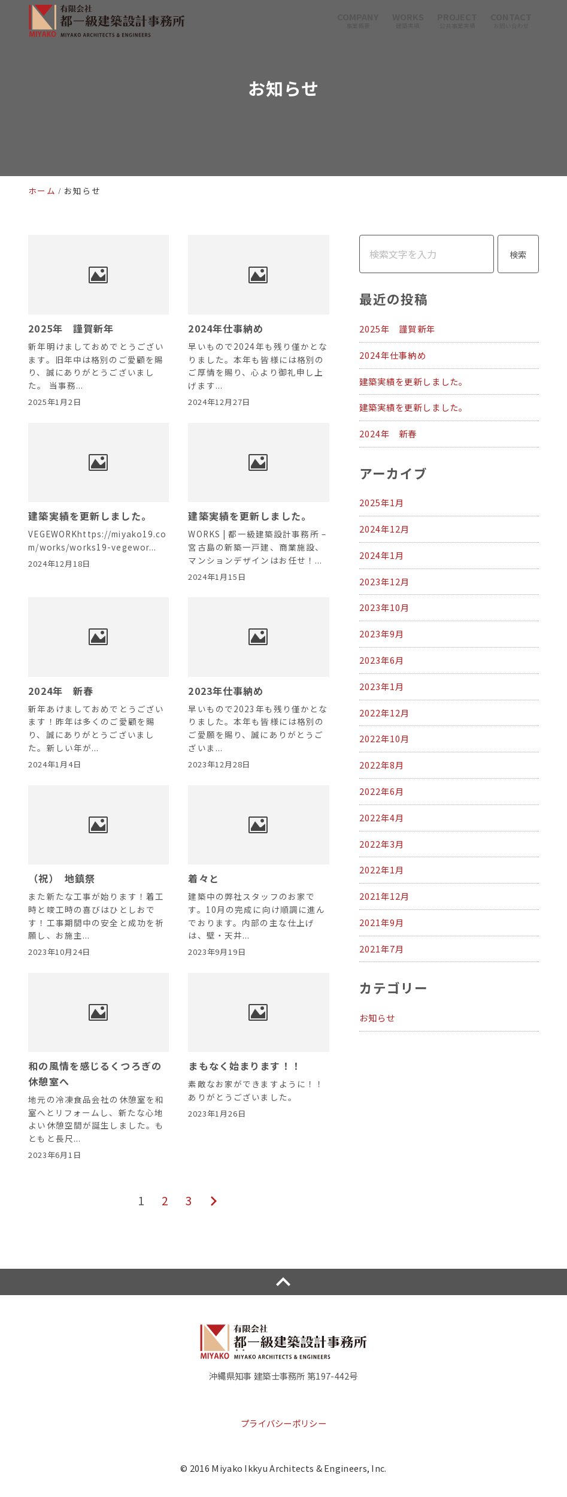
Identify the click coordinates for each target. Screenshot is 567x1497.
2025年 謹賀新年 (397, 328)
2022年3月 (382, 843)
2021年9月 (382, 922)
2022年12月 (384, 712)
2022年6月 (382, 791)
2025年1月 (382, 502)
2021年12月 (384, 896)
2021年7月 (382, 948)
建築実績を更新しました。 (413, 381)
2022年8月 (382, 764)
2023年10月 (384, 607)
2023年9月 (382, 633)
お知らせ (377, 1017)
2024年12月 (384, 528)
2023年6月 (382, 660)
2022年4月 (382, 817)
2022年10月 (384, 738)
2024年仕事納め (392, 355)
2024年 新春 (388, 433)
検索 (518, 254)
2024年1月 (382, 555)
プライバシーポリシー (283, 1423)
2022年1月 (382, 869)
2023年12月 (384, 581)
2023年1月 (382, 686)
